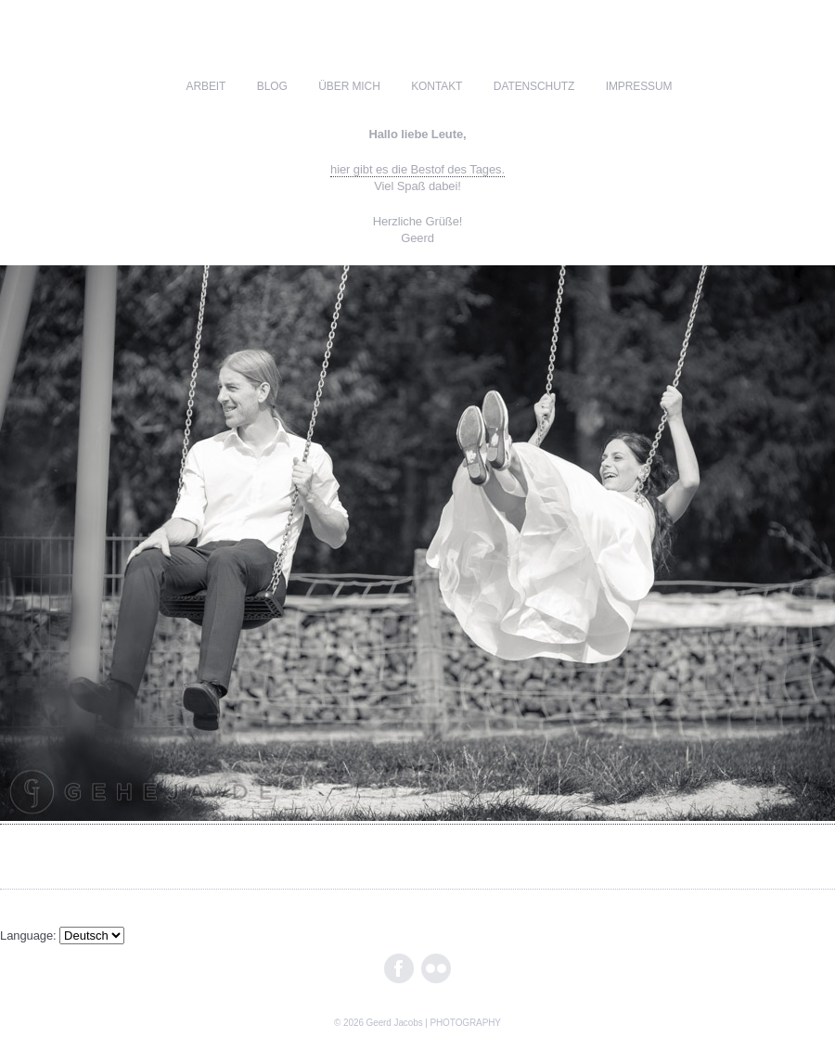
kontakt (436, 86)
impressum (639, 86)
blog (272, 86)
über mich (348, 86)
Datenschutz (534, 86)
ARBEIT (206, 86)
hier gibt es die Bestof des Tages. (417, 169)
